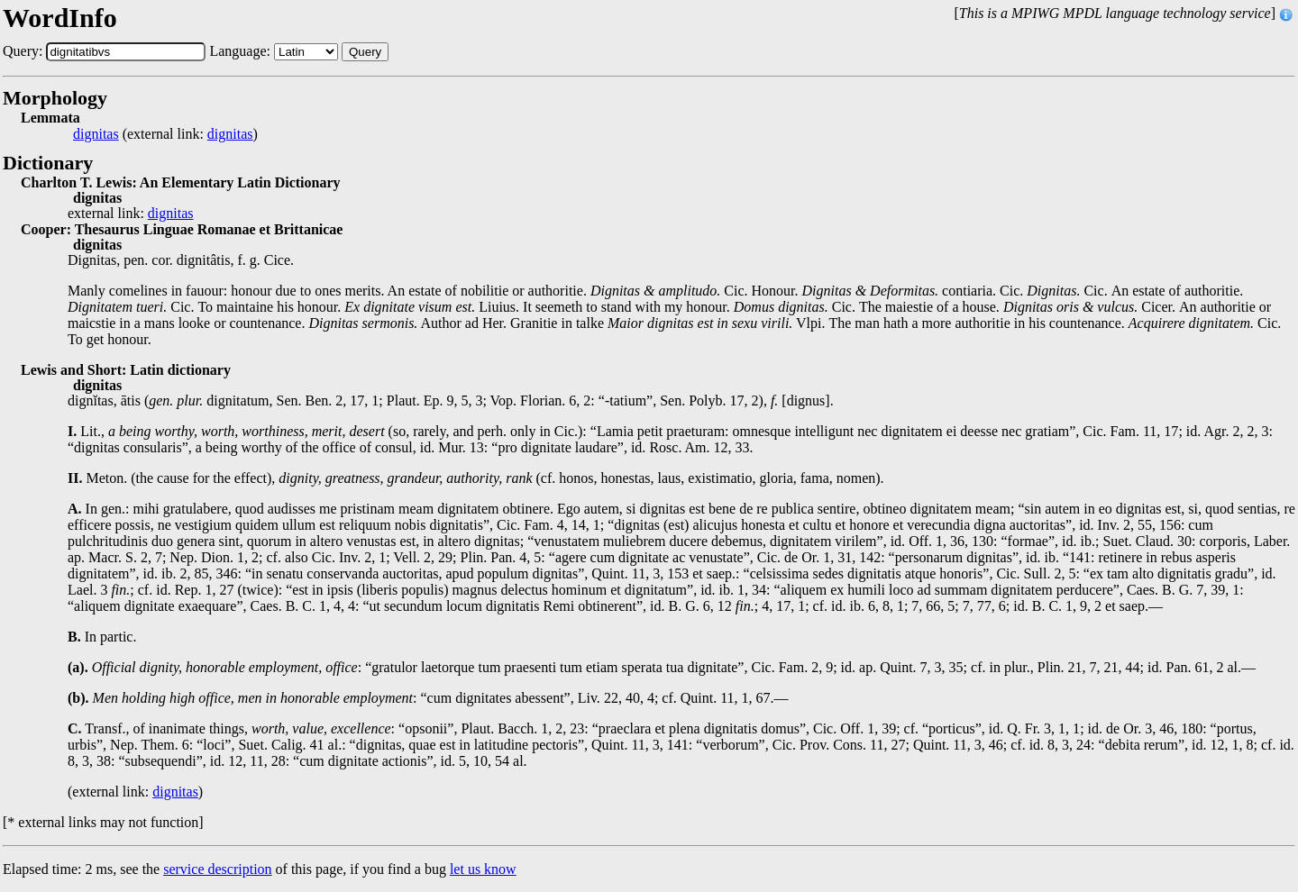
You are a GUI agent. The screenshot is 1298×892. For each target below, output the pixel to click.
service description (217, 869)
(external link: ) (165, 134)
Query (365, 52)
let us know (483, 869)
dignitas (96, 134)
